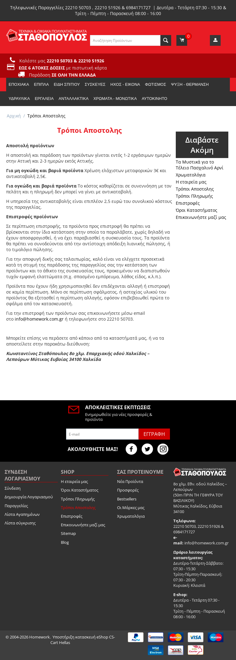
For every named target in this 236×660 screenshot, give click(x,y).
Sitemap (68, 533)
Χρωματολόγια (191, 175)
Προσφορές (128, 490)
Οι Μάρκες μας (130, 507)
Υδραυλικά (19, 98)
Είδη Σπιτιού (67, 84)
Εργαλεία (44, 98)
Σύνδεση (13, 488)
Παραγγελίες (16, 505)
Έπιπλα (41, 84)
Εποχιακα (19, 84)
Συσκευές (95, 84)
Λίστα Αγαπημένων (22, 514)
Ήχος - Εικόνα (125, 84)
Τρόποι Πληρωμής (194, 196)
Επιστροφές (188, 203)
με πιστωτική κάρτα (63, 68)
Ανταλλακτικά (73, 98)
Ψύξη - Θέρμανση (190, 84)
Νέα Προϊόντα (130, 481)
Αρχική (14, 116)
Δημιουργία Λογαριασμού (29, 497)
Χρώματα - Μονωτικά (115, 98)
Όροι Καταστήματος (196, 210)
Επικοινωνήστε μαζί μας (201, 217)
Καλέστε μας (61, 61)
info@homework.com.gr (39, 319)
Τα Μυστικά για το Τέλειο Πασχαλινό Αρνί (199, 165)
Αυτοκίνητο (154, 98)
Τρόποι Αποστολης (195, 189)
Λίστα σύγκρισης (20, 523)
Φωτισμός (155, 84)
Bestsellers (126, 499)
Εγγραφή (154, 434)
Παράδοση (62, 75)
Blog (65, 542)
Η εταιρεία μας (191, 182)
